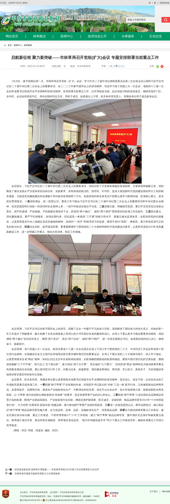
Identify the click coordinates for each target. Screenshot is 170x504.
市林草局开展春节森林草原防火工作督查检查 (37, 473)
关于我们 (154, 491)
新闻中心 (66, 36)
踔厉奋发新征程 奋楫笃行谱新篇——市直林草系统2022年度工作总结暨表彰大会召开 (57, 469)
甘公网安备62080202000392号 (59, 500)
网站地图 (166, 491)
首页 (10, 45)
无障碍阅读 (164, 3)
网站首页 (12, 36)
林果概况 (39, 36)
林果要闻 (28, 45)
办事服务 (128, 36)
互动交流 (155, 36)
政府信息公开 (97, 36)
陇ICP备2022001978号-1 (31, 500)
